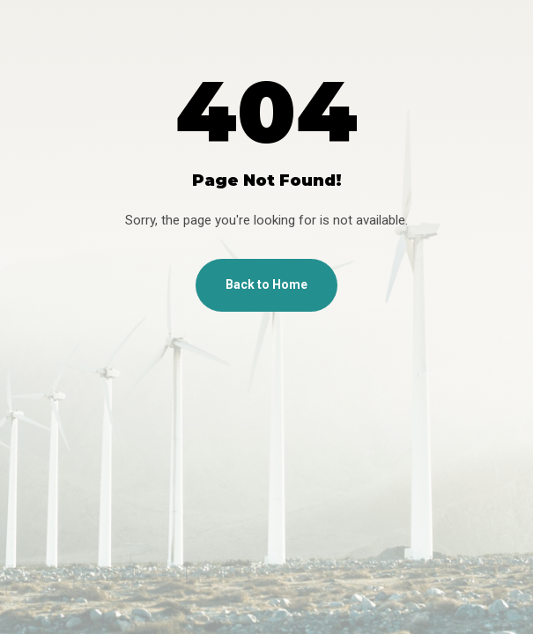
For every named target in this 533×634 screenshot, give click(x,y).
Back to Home (266, 284)
